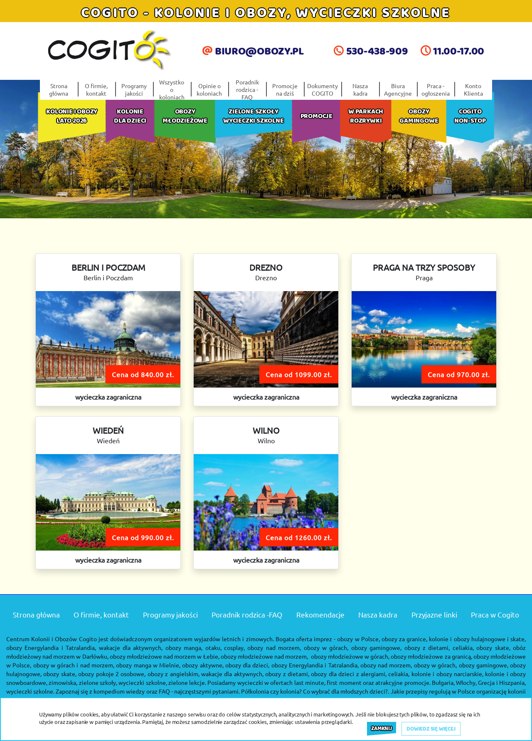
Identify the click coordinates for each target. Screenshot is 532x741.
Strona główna (58, 89)
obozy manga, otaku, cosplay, (205, 647)
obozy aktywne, (202, 665)
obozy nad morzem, (274, 647)
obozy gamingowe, (376, 647)
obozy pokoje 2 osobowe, (111, 673)
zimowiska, (63, 682)
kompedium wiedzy (119, 691)
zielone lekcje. (187, 682)
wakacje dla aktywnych (130, 647)
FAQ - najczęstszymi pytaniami (199, 691)
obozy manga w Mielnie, (148, 665)
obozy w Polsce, (358, 638)
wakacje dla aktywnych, (232, 673)
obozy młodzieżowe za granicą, (431, 656)
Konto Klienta (473, 89)
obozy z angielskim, (174, 673)
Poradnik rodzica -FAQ (247, 89)
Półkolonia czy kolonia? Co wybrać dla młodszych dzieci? (314, 691)
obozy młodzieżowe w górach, (350, 656)
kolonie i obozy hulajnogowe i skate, (477, 638)
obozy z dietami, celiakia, (439, 647)
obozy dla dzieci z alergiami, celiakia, (360, 673)
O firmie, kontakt (96, 89)
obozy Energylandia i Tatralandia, (51, 647)
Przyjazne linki (434, 614)
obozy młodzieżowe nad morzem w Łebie (164, 656)
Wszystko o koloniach (172, 89)
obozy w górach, (326, 647)
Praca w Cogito (495, 614)
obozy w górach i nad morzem (73, 665)
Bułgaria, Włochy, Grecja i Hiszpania (478, 682)
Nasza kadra (360, 89)
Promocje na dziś (285, 89)
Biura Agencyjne (398, 89)
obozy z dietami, (287, 673)
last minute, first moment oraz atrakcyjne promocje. (362, 682)
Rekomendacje (320, 614)
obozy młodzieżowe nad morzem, (264, 656)
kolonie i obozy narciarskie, (447, 673)
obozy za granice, (404, 638)
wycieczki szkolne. (30, 691)
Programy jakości (134, 89)
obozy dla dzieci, (247, 665)
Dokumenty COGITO (322, 89)
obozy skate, (493, 647)
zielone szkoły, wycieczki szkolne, (123, 682)
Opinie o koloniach (209, 89)
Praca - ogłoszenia (435, 89)
